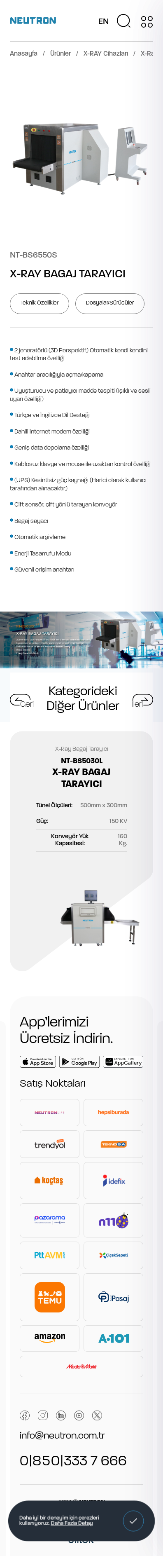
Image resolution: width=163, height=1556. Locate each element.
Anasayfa (23, 54)
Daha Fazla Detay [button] (72, 1524)
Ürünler (60, 54)
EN (103, 22)
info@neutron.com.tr (62, 1436)
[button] (133, 1521)
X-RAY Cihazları (106, 54)
